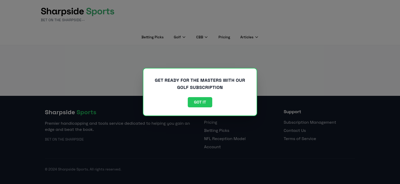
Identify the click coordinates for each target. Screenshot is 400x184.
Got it (200, 102)
